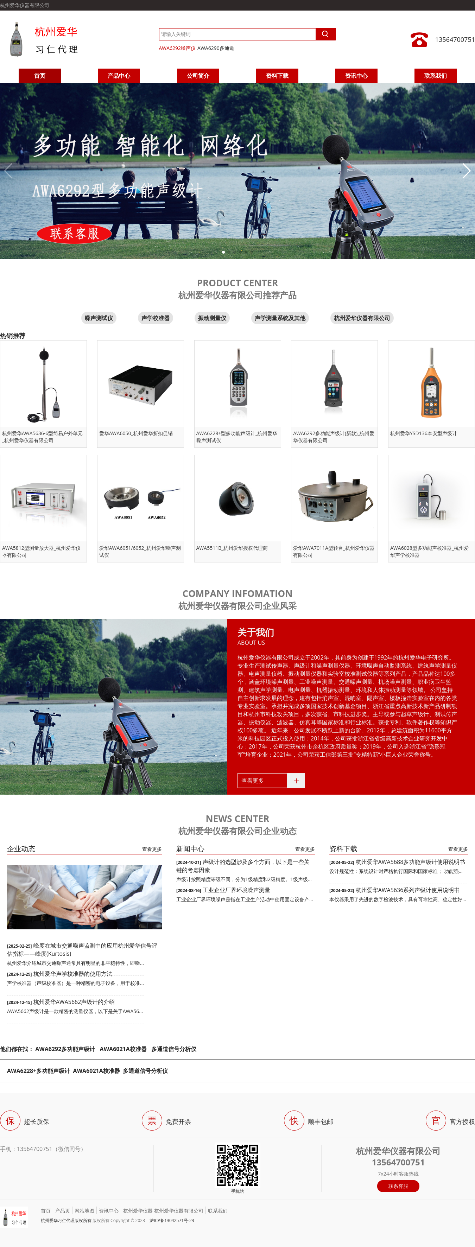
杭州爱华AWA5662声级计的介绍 (74, 1002)
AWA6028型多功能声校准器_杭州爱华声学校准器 (429, 551)
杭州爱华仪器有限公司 (362, 318)
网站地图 (84, 1210)
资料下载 (277, 75)
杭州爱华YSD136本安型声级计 (423, 433)
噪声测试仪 (99, 318)
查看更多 (252, 780)
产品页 (62, 1210)
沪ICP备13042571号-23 (172, 1220)
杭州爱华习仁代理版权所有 (66, 1220)
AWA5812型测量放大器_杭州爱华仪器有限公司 (41, 551)
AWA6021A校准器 (124, 1049)
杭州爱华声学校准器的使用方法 (72, 974)
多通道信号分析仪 (173, 1049)
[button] (223, 252)
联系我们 (435, 75)
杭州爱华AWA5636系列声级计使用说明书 (408, 890)
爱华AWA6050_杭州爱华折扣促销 (136, 433)
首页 (39, 75)
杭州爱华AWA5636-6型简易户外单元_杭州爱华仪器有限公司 (42, 437)
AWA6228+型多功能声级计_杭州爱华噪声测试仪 (237, 437)
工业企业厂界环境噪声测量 (236, 890)
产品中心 (119, 75)
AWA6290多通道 (215, 48)
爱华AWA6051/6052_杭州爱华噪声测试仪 (140, 551)
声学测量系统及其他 (280, 318)
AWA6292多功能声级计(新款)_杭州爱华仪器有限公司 (333, 437)
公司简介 (198, 75)
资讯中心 (356, 75)
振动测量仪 (212, 318)
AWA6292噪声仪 (177, 48)
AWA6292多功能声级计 (65, 1049)
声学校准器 (155, 318)
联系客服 (398, 1186)
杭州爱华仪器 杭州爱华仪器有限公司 (163, 1210)
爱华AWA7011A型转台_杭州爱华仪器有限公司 (334, 551)
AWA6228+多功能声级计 (38, 1071)
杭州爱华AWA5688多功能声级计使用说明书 (411, 862)
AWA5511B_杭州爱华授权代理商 (232, 548)
